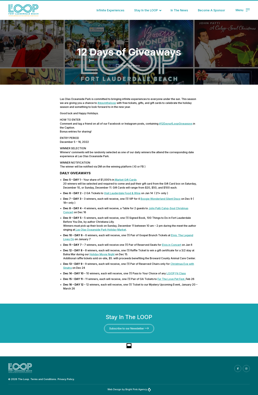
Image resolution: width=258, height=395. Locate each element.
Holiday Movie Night (102, 254)
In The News (179, 10)
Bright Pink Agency (138, 390)
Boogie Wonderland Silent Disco (161, 198)
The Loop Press (130, 65)
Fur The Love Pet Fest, (171, 279)
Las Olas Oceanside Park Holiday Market (100, 229)
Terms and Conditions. (43, 379)
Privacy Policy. (66, 379)
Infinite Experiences (110, 10)
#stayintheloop (107, 103)
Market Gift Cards (125, 179)
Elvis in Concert (171, 244)
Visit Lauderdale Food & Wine (122, 193)
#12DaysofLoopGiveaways (175, 123)
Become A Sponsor (211, 10)
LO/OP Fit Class (176, 273)
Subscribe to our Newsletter (129, 328)
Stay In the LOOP (146, 10)
